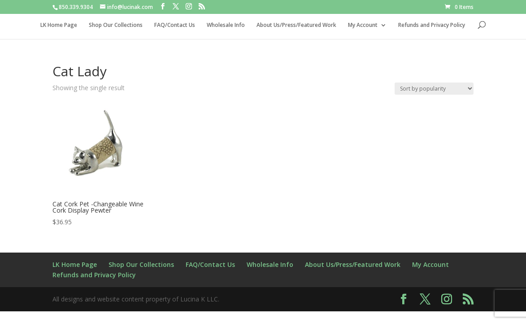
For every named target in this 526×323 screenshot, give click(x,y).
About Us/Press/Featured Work (296, 25)
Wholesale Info (226, 25)
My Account (363, 25)
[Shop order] (434, 89)
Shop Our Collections (116, 25)
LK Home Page (58, 25)
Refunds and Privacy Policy (431, 25)
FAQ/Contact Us (174, 25)
